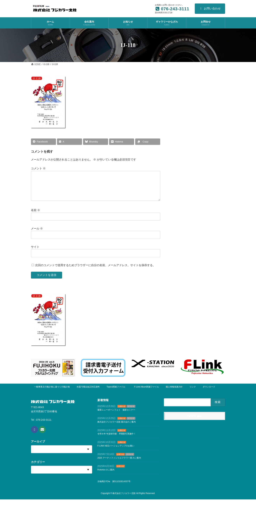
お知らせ (121, 412)
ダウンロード (209, 392)
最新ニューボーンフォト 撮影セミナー (116, 415)
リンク (193, 392)
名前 (35, 215)
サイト (35, 252)
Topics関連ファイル (117, 392)
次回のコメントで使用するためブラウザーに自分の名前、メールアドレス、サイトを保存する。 (95, 270)
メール (37, 234)
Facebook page (194, 421)
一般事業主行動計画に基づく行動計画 (52, 392)
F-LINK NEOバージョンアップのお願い (115, 451)
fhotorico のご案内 (105, 475)
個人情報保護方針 (174, 392)
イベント (130, 412)
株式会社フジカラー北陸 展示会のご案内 (116, 427)
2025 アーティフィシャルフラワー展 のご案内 (119, 463)
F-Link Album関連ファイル (146, 392)
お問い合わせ (210, 8)
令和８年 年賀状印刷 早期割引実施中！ (116, 439)
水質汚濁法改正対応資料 (88, 392)
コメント (38, 168)
